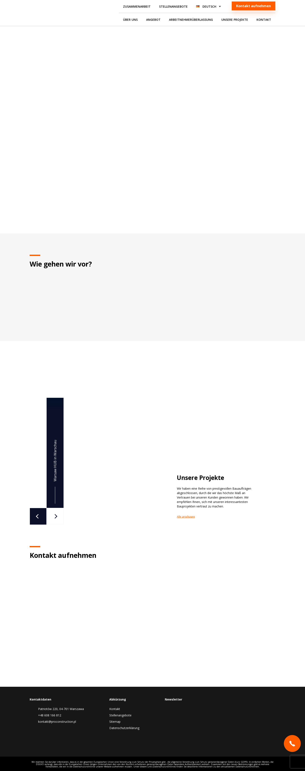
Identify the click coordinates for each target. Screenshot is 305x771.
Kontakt (263, 20)
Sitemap (115, 722)
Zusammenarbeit (137, 6)
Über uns (130, 20)
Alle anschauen (213, 516)
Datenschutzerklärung (124, 728)
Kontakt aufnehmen (253, 6)
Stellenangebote (173, 6)
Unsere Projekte (234, 20)
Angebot (153, 20)
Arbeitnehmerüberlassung (191, 20)
